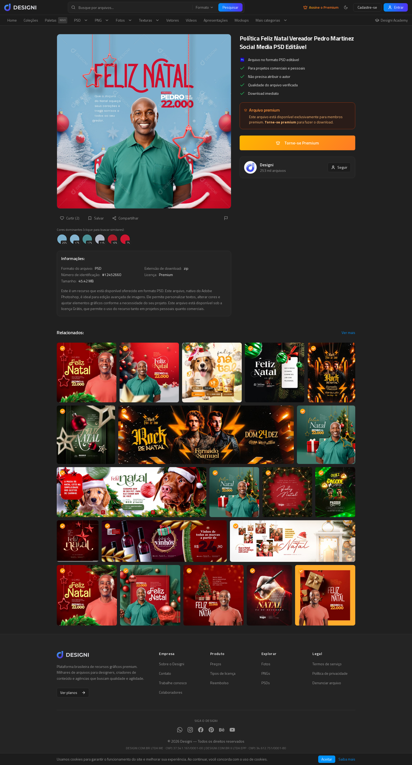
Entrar (396, 7)
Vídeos (191, 20)
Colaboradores (170, 692)
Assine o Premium (320, 7)
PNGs (265, 673)
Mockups (242, 20)
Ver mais (348, 332)
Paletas (56, 20)
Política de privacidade (330, 673)
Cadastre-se (367, 7)
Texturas (149, 20)
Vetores (172, 20)
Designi (267, 165)
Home (12, 20)
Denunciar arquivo (326, 683)
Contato (165, 673)
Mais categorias (271, 20)
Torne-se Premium (297, 143)
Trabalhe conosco (173, 683)
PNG (102, 20)
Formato (205, 7)
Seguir (339, 167)
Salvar (96, 218)
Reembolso (219, 683)
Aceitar (326, 759)
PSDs (265, 683)
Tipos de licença (222, 673)
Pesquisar (230, 7)
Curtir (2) (69, 218)
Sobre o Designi (171, 664)
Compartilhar (125, 218)
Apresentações (216, 20)
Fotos (124, 20)
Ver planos (73, 692)
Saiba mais (346, 759)
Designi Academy (391, 20)
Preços (215, 664)
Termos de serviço (327, 664)
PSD (81, 20)
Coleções (31, 20)
